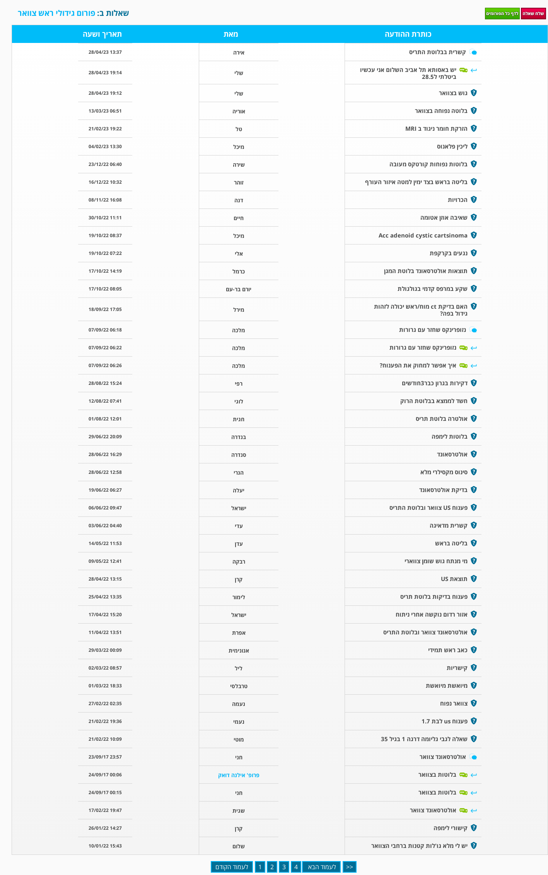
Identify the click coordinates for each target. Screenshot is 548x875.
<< (349, 867)
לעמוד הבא (321, 867)
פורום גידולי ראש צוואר (57, 13)
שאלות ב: (73, 13)
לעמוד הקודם (231, 867)
